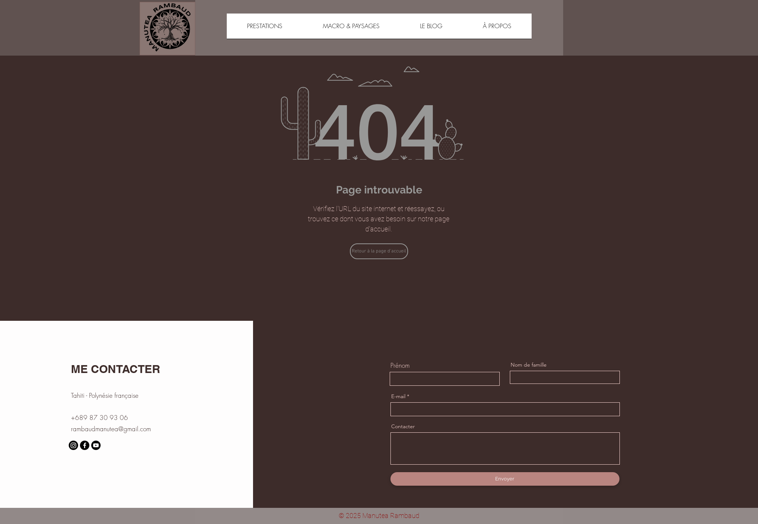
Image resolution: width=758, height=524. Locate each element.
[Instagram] (73, 445)
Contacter (403, 426)
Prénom (400, 365)
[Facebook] (84, 445)
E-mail (398, 396)
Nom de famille (529, 364)
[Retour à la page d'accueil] (379, 251)
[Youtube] (96, 445)
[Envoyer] (504, 479)
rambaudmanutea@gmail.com (111, 428)
